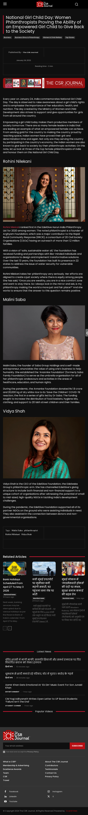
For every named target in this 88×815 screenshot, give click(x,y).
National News (10, 594)
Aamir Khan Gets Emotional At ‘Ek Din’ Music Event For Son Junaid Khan (43, 686)
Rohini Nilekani (12, 534)
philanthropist (31, 530)
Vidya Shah (26, 534)
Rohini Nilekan (11, 227)
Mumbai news (38, 598)
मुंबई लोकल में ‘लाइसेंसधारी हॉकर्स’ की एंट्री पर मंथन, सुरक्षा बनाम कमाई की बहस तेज (73, 587)
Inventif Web (71, 811)
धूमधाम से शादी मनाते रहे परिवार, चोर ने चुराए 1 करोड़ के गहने (39, 673)
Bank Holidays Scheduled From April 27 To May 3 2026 (13, 585)
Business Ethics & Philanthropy (27, 37)
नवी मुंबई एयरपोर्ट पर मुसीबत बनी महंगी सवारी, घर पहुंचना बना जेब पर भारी (43, 587)
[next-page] (10, 628)
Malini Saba (17, 530)
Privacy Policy (33, 751)
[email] (36, 746)
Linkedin (13, 796)
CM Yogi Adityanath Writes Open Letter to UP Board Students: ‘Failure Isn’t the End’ (41, 700)
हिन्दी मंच (9, 667)
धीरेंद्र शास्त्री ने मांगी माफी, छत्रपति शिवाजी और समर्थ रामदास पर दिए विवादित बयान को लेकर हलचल (43, 661)
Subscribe (77, 745)
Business (7, 37)
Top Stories (70, 37)
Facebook (13, 791)
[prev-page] (5, 628)
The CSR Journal (30, 52)
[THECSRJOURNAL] (45, 4)
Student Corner (13, 706)
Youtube (13, 801)
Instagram (57, 791)
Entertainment (12, 692)
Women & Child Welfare (52, 37)
